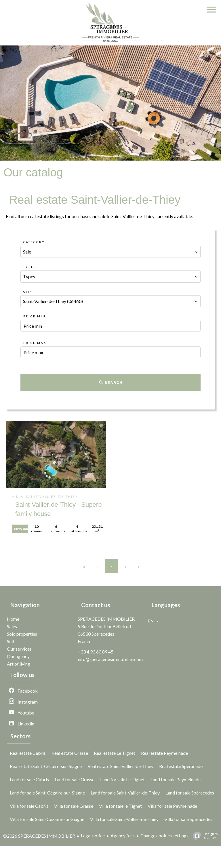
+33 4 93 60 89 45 (95, 651)
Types (29, 266)
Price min (34, 316)
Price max (34, 342)
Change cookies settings (164, 835)
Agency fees (122, 835)
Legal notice (93, 835)
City (28, 291)
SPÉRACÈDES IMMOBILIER (106, 619)
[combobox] (110, 252)
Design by (204, 836)
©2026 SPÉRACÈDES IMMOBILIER (39, 836)
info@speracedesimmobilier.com (110, 659)
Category (34, 242)
